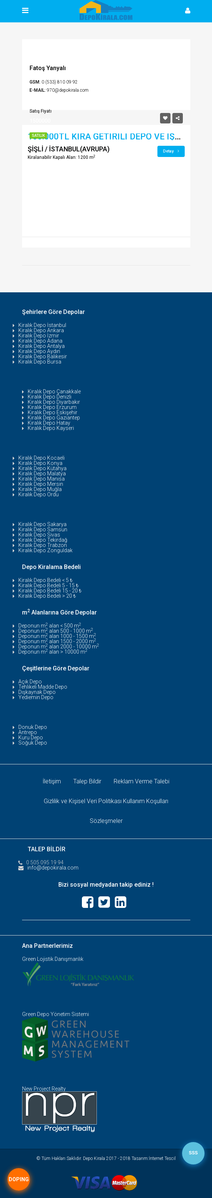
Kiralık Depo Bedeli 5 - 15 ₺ (48, 585)
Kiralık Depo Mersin (40, 484)
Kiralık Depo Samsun (42, 529)
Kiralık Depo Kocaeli (41, 458)
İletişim (52, 781)
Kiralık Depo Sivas (39, 535)
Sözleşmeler (106, 820)
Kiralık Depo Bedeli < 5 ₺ (45, 580)
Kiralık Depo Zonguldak (45, 550)
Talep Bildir (87, 781)
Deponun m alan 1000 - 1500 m (57, 636)
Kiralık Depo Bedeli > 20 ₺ (47, 596)
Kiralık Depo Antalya (41, 346)
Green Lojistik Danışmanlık (52, 959)
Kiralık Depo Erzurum (52, 407)
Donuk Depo (32, 727)
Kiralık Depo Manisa (41, 479)
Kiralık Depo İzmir (38, 336)
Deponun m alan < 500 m (49, 626)
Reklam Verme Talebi (141, 781)
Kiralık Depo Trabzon (42, 545)
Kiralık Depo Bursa (39, 362)
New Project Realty (44, 1089)
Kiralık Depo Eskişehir (52, 412)
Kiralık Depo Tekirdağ (42, 540)
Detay (171, 151)
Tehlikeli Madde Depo (42, 687)
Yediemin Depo (35, 697)
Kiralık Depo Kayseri (51, 428)
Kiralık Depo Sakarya (42, 524)
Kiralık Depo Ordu (38, 494)
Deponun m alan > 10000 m (52, 652)
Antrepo (27, 732)
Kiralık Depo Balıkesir (42, 356)
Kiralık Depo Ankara (41, 330)
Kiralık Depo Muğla (40, 489)
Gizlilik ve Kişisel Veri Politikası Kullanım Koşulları (106, 801)
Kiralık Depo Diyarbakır (54, 402)
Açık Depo (30, 682)
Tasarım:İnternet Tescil (154, 1158)
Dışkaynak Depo (37, 692)
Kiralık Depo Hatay (49, 423)
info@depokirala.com (53, 868)
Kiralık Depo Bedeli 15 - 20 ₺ (50, 591)
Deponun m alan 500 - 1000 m (55, 631)
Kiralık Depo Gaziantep (54, 418)
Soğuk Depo (32, 743)
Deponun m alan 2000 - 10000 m (58, 647)
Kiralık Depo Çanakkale (54, 391)
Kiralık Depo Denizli (49, 397)
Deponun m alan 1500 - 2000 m (57, 641)
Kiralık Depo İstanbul (42, 325)
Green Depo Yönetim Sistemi (55, 1014)
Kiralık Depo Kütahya (42, 468)
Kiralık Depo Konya (40, 463)
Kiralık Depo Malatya (42, 474)
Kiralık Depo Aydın (39, 351)
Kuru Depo (30, 738)
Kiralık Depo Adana (40, 341)
